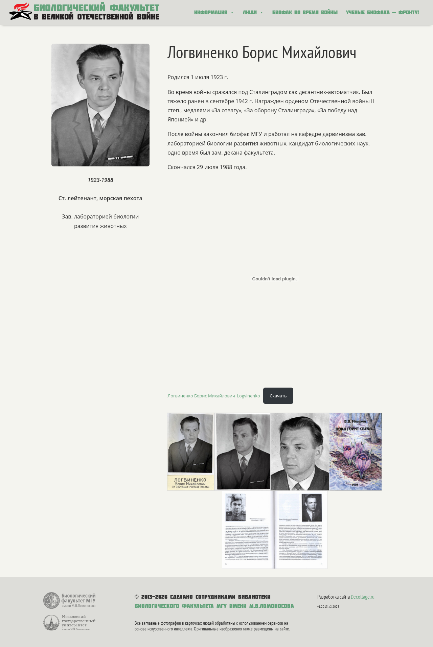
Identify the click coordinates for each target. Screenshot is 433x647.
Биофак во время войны (305, 12)
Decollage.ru (362, 596)
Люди (253, 12)
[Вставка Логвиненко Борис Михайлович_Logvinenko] (274, 278)
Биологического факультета (174, 606)
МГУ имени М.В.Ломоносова (255, 606)
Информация (214, 12)
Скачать (278, 396)
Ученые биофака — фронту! (382, 12)
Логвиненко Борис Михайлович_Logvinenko (213, 396)
